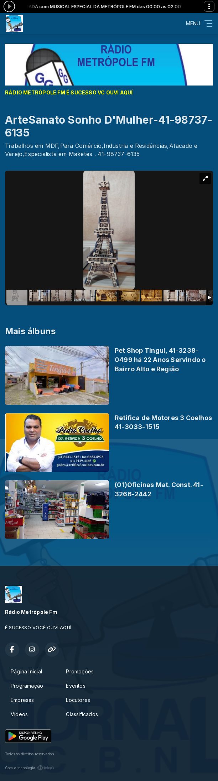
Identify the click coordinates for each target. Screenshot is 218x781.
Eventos (75, 686)
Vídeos (19, 714)
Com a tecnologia (29, 767)
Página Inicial (26, 671)
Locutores (78, 700)
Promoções (80, 671)
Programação (27, 686)
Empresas (22, 700)
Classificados (82, 714)
